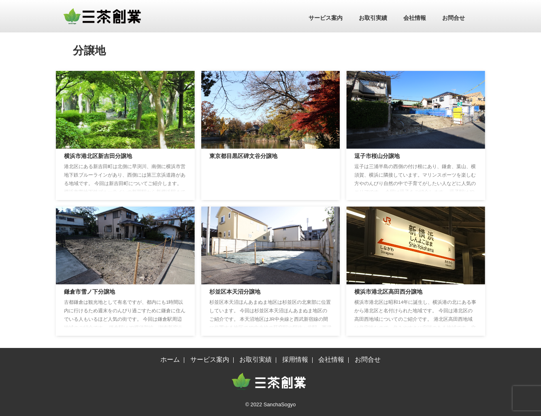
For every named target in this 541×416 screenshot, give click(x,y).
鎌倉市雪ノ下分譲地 (89, 291)
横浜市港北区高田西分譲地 (388, 291)
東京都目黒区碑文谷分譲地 (243, 156)
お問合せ (453, 18)
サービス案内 (326, 18)
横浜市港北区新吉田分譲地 (98, 156)
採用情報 (295, 359)
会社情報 (414, 18)
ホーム (170, 359)
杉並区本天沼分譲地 (234, 291)
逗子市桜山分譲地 (377, 156)
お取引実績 (373, 18)
